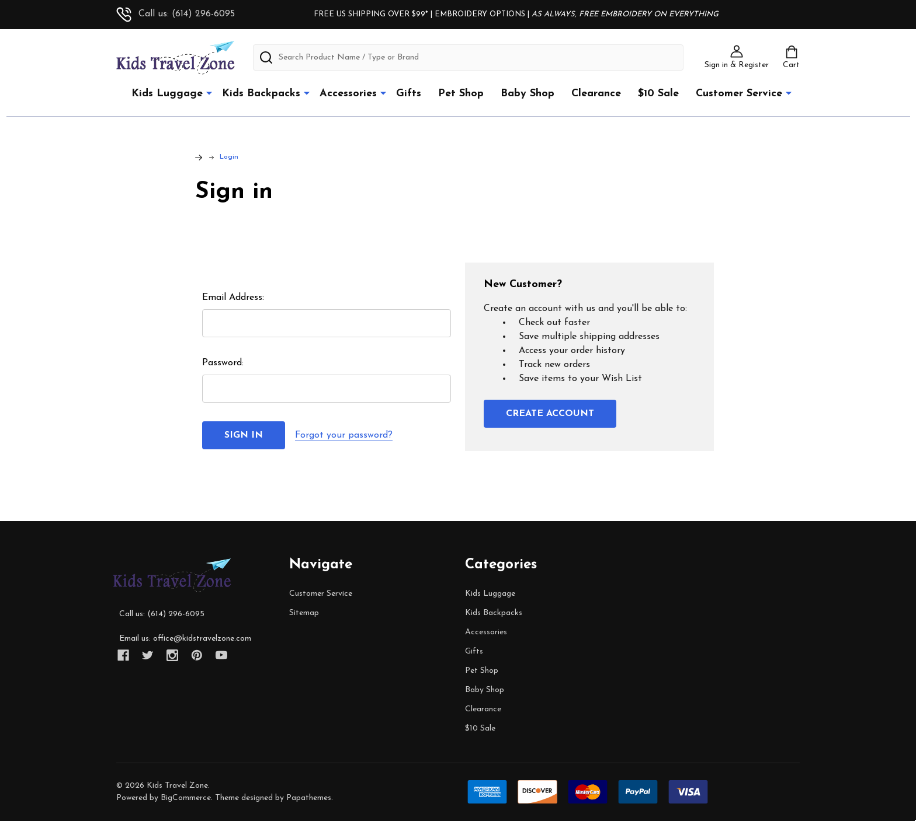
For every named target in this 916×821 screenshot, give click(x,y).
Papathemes (308, 798)
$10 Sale (658, 93)
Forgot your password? (344, 435)
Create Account (550, 413)
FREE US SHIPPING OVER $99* (372, 14)
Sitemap (304, 613)
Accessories (348, 93)
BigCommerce (186, 798)
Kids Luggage (167, 93)
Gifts (408, 93)
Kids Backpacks (261, 93)
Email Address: (233, 297)
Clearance (596, 93)
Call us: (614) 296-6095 (175, 14)
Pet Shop (461, 93)
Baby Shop (527, 93)
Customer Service (739, 93)
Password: (223, 363)
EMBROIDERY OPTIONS (480, 14)
